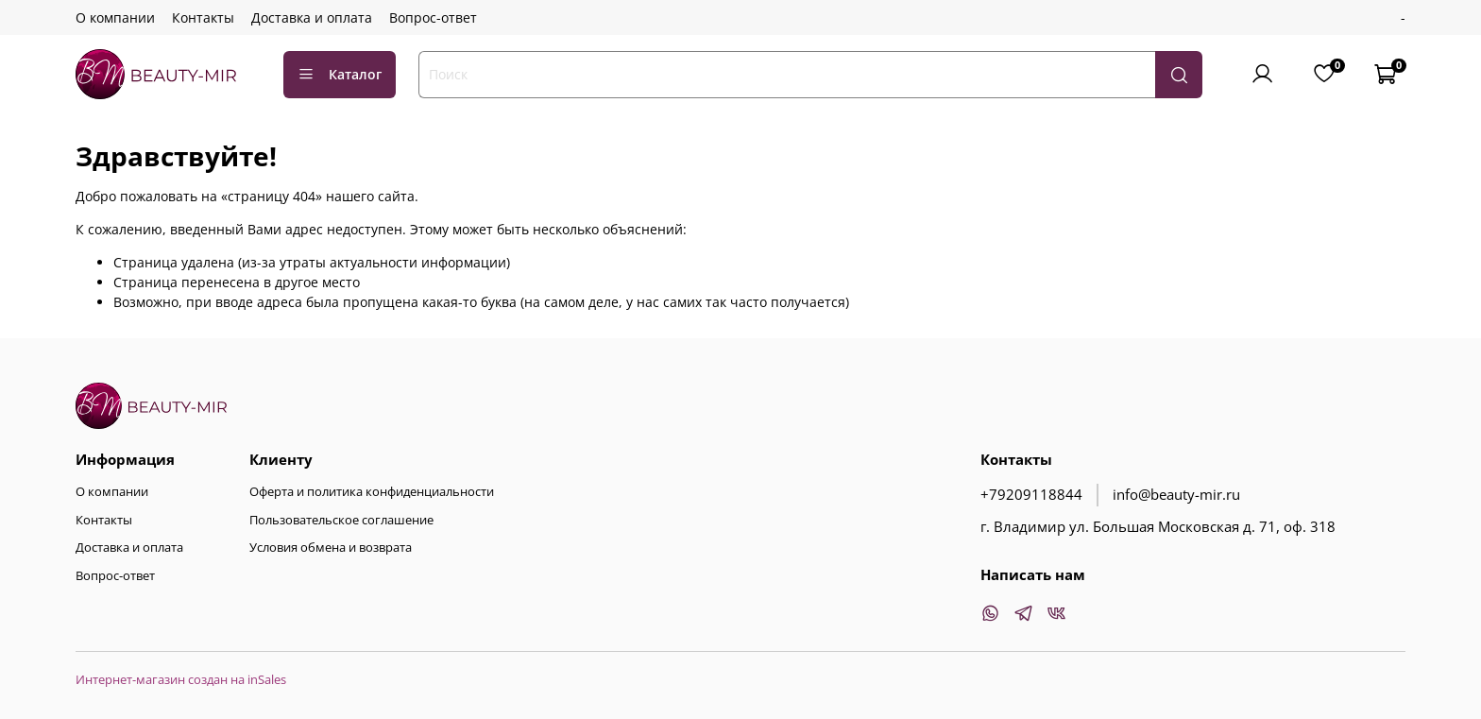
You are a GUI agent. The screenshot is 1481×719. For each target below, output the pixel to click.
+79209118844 (1031, 495)
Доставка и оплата (311, 17)
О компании (115, 17)
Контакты (203, 17)
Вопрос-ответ (433, 17)
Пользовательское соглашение (341, 520)
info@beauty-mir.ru (1176, 495)
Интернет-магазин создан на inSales (181, 680)
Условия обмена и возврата (330, 547)
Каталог (340, 74)
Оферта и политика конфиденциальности (371, 492)
